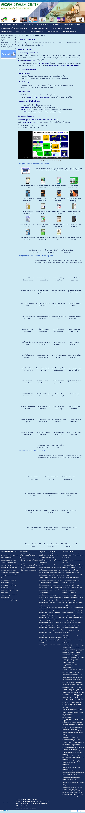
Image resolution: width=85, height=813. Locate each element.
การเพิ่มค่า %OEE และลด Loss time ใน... (74, 279)
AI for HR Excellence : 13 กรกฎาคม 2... (43, 408)
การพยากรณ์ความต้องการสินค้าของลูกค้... (28, 318)
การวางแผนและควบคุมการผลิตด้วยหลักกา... (43, 343)
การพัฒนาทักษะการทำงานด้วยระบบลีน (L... (74, 356)
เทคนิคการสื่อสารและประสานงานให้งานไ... (58, 382)
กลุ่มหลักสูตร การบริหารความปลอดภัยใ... (66, 251)
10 (60, 161)
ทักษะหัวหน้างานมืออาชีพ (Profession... (58, 292)
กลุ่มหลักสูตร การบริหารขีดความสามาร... (59, 200)
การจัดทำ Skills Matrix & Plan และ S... (33, 528)
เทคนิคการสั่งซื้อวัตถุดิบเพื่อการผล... (59, 356)
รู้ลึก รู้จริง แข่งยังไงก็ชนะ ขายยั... (27, 305)
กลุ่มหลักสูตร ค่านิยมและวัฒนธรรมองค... (58, 212)
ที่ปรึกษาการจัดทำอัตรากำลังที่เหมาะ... (33, 545)
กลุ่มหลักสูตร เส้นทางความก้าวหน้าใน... (43, 225)
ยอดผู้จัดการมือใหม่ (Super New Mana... (59, 420)
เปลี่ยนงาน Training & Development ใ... (43, 330)
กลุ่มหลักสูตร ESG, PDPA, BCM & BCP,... (35, 251)
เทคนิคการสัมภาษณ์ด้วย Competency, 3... (74, 420)
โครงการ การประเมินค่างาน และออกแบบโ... (69, 495)
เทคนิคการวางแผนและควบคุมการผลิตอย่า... (74, 330)
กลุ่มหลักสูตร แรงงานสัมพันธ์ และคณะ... (74, 187)
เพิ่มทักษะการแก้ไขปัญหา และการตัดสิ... (58, 279)
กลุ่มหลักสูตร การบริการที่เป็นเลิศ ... (51, 251)
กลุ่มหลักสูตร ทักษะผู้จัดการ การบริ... (27, 225)
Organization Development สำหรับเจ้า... (28, 408)
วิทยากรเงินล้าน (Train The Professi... (43, 369)
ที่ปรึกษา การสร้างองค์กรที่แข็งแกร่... (69, 511)
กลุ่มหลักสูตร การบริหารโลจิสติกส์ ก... (43, 212)
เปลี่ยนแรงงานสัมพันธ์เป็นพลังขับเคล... (74, 433)
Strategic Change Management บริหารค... (74, 395)
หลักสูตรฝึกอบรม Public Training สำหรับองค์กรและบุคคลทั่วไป (36, 256)
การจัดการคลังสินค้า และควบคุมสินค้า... (43, 318)
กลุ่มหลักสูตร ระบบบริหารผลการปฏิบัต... (74, 200)
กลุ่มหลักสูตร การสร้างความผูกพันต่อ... (28, 200)
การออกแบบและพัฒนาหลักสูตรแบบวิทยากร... (43, 356)
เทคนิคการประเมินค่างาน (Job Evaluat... (58, 305)
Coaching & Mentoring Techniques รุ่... (58, 433)
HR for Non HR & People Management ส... (43, 395)
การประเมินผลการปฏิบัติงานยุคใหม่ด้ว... (27, 420)
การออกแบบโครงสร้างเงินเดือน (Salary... (43, 305)
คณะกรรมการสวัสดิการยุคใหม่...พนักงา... (28, 382)
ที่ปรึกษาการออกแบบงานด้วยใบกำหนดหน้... (33, 511)
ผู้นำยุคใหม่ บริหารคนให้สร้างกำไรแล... (74, 408)
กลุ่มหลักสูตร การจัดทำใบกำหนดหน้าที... (58, 225)
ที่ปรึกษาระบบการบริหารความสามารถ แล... (33, 495)
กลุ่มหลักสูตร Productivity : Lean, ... (59, 238)
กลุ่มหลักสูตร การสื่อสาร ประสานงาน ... (43, 238)
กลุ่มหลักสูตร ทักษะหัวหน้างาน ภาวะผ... (28, 187)
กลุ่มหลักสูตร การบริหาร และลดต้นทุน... (74, 238)
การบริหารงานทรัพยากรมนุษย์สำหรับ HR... (74, 318)
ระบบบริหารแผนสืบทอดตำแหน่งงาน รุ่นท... (74, 369)
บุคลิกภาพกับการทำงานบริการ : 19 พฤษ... (74, 292)
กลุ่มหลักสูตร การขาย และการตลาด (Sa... (74, 225)
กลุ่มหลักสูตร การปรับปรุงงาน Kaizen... (28, 238)
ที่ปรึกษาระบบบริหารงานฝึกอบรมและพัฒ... (51, 545)
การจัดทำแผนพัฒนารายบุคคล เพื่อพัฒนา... (27, 369)
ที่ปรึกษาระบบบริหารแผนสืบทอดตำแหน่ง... (33, 478)
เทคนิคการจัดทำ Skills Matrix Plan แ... (27, 330)
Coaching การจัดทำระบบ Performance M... (43, 420)
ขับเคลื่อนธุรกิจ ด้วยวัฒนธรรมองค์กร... (28, 395)
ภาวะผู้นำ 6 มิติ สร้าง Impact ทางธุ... (58, 408)
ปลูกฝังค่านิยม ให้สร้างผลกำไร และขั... (74, 382)
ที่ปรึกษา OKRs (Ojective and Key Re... (68, 528)
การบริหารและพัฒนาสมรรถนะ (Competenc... (43, 446)
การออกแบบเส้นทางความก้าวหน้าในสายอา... (43, 382)
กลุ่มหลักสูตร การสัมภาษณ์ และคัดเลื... (74, 212)
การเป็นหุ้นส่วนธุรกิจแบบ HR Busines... (27, 356)
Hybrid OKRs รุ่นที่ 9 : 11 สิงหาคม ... (58, 446)
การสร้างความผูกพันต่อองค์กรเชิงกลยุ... (58, 369)
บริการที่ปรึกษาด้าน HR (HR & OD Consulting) (32, 451)
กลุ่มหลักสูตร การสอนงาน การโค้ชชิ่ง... (59, 187)
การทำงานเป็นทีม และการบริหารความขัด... (43, 279)
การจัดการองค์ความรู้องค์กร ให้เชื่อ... (74, 343)
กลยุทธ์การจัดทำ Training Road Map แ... (43, 433)
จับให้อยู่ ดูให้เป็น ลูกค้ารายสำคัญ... (59, 318)
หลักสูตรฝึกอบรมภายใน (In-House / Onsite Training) (34, 163)
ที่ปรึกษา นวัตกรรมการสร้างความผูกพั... (51, 511)
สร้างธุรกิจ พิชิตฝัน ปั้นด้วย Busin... (27, 292)
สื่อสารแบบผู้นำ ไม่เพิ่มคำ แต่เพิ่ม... (74, 305)
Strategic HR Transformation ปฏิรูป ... (58, 395)
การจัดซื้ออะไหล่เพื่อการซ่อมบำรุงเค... (28, 343)
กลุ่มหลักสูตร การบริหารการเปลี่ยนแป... (43, 200)
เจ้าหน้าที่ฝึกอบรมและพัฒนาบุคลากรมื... (58, 330)
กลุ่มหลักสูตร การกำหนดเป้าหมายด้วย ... (43, 187)
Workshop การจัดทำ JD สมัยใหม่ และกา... (59, 343)
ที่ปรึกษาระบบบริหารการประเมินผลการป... (68, 478)
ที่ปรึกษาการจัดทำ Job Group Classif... (51, 495)
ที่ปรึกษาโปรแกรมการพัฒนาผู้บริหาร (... (69, 545)
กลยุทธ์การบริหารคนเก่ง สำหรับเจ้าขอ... (27, 433)
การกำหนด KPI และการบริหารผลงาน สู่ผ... (28, 279)
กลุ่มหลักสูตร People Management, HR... (27, 212)
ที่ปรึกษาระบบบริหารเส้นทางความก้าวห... (50, 478)
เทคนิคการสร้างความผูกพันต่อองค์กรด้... (43, 292)
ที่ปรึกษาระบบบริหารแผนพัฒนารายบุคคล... (51, 528)
